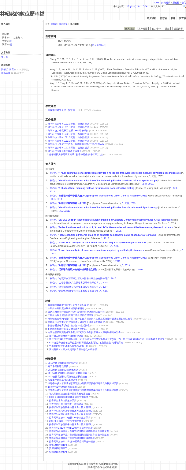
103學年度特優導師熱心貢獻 (62, 387)
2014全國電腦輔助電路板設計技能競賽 (69, 397)
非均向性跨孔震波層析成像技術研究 (66, 308)
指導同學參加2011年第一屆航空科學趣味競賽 (72, 441)
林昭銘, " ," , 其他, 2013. (93, 203)
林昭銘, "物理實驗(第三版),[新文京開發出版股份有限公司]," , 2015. (83, 278)
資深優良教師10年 (58, 451)
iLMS (156, 2)
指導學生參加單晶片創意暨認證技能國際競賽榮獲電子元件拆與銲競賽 (83, 383)
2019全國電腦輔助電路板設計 (63, 363)
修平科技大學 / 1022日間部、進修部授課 (68, 134)
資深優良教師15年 (58, 445)
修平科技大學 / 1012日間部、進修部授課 (68, 141)
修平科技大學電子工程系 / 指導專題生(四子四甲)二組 (76, 154)
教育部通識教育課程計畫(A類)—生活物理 (69, 325)
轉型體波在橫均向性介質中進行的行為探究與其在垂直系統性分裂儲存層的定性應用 (90, 318)
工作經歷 (142, 28)
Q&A (145, 6)
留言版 (182, 18)
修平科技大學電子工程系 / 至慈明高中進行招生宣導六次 (76, 144)
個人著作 (156, 28)
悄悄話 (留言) (8, 69)
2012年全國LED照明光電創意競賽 (66, 421)
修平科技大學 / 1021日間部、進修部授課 (68, 137)
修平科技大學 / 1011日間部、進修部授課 (68, 147)
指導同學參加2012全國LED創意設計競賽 (70, 417)
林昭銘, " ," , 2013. (90, 265)
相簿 (173, 18)
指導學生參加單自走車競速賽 (63, 380)
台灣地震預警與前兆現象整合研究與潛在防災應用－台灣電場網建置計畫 (84, 332)
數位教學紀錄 (99, 45)
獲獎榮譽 (178, 28)
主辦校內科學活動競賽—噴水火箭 (66, 404)
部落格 (163, 18)
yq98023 (5, 73)
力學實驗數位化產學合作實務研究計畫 (68, 346)
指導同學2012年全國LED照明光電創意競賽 (71, 428)
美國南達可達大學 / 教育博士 (62, 110)
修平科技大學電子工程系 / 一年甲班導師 (68, 130)
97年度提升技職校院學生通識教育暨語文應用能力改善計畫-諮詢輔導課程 (86, 342)
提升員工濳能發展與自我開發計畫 (66, 335)
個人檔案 (129, 28)
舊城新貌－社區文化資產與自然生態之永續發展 (73, 349)
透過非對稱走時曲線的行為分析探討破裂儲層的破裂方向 (76, 312)
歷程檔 (176, 2)
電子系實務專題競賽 (58, 366)
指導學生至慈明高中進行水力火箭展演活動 (71, 407)
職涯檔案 (151, 18)
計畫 (167, 28)
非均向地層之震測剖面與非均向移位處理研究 (71, 315)
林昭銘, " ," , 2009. (97, 269)
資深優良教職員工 (58, 448)
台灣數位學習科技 (78, 467)
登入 (183, 2)
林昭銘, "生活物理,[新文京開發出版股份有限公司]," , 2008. (79, 282)
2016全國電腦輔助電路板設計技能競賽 (68, 373)
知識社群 (165, 2)
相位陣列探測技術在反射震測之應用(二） (69, 329)
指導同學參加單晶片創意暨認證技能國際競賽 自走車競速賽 (79, 431)
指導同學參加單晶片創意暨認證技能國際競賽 (72, 438)
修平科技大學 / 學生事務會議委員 (65, 151)
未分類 (4, 57)
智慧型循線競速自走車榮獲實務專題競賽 (70, 393)
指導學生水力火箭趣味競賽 (63, 400)
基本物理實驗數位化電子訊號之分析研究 (68, 305)
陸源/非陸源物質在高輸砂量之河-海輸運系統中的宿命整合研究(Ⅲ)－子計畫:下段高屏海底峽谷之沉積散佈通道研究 (107, 339)
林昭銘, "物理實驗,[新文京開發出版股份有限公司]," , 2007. (79, 286)
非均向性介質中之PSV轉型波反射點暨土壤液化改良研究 (76, 322)
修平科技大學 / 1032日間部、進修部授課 (68, 123)
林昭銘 (54, 24)
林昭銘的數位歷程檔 (22, 14)
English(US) (133, 6)
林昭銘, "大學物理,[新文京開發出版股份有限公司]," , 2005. (79, 291)
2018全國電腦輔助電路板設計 (63, 369)
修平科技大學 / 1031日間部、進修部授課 (68, 127)
